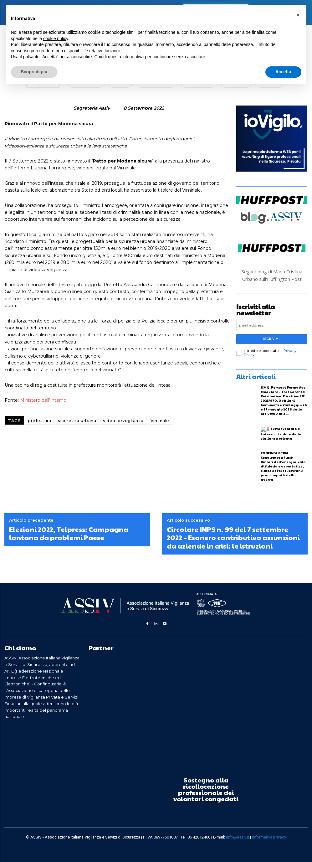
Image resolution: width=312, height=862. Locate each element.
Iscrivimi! (271, 339)
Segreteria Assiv (92, 108)
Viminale (160, 420)
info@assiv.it (237, 837)
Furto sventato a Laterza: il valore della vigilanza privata (281, 433)
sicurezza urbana (77, 420)
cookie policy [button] (55, 38)
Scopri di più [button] (34, 71)
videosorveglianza (123, 420)
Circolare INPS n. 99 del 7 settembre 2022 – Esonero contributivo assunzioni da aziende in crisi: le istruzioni (233, 537)
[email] (271, 325)
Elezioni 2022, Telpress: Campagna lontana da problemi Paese (68, 533)
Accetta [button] (283, 71)
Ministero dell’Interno (43, 400)
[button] (298, 15)
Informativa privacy (269, 837)
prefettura (39, 420)
